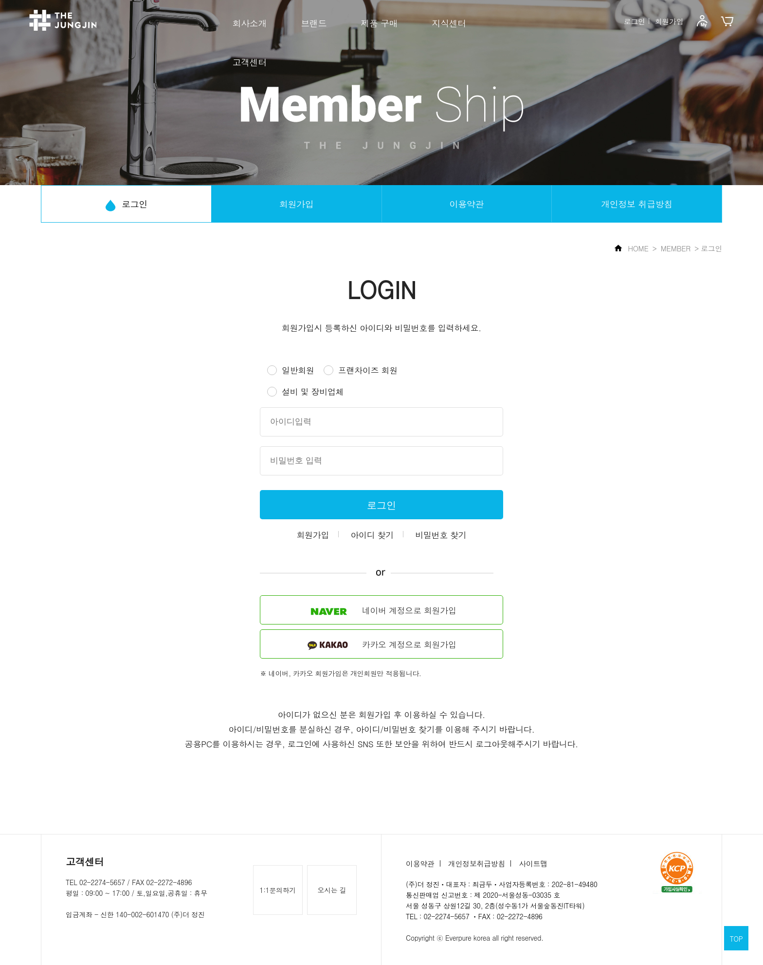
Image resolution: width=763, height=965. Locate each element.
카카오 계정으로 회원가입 (381, 645)
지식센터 (449, 23)
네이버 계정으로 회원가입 (381, 611)
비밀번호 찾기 (440, 535)
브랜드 (314, 23)
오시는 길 (332, 890)
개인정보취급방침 (476, 863)
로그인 (634, 21)
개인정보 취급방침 (636, 204)
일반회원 (298, 370)
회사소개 (250, 23)
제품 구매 (379, 23)
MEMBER (675, 248)
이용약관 (467, 204)
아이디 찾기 (372, 535)
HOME (631, 248)
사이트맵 (533, 863)
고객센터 (250, 62)
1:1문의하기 (277, 890)
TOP (736, 939)
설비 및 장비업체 (313, 391)
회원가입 (669, 21)
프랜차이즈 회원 (368, 370)
